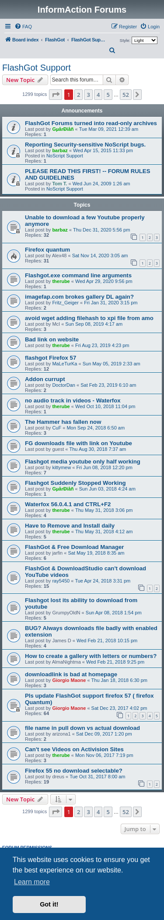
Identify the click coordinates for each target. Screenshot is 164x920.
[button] (55, 94)
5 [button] (107, 95)
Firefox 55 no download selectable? (73, 770)
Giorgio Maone (69, 680)
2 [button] (78, 95)
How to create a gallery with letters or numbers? (91, 656)
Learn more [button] (32, 882)
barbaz (59, 150)
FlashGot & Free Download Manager (74, 547)
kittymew (61, 467)
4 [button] (98, 95)
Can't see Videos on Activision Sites (74, 749)
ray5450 (61, 580)
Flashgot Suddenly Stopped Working (75, 483)
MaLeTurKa (64, 363)
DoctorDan (63, 385)
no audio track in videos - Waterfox (73, 400)
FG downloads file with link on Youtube (78, 443)
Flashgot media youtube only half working (82, 461)
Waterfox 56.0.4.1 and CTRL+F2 (68, 504)
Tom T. (59, 183)
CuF (56, 427)
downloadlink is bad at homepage (71, 674)
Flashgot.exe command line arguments (78, 275)
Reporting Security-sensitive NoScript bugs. (85, 144)
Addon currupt (45, 379)
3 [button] (88, 95)
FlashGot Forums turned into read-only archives (91, 123)
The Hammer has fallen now (63, 422)
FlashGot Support (36, 67)
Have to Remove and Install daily (70, 525)
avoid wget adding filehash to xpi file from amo (89, 318)
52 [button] (125, 95)
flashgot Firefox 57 (50, 357)
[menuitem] (23, 26)
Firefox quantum (47, 249)
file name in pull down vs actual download (82, 728)
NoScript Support (64, 155)
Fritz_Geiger (65, 302)
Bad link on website (52, 339)
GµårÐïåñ (62, 129)
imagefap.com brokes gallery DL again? (79, 296)
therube (61, 281)
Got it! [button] (49, 904)
